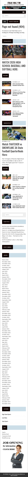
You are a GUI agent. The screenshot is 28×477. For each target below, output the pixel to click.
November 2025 (6, 263)
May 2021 (4, 342)
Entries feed (5, 434)
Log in (3, 432)
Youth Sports (5, 421)
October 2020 (6, 355)
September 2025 (6, 267)
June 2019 (5, 371)
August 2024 (5, 283)
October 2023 (6, 298)
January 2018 (5, 400)
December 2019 (6, 361)
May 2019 (4, 373)
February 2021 (6, 348)
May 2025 (4, 273)
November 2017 (6, 403)
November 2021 (6, 332)
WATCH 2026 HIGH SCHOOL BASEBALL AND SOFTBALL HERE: (14, 65)
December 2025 (6, 262)
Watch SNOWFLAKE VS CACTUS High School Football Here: (18, 197)
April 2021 (5, 344)
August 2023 (5, 302)
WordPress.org (6, 438)
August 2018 (5, 388)
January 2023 (5, 311)
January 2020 (5, 359)
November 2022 (6, 315)
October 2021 (6, 334)
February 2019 (6, 377)
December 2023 (6, 294)
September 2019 (6, 367)
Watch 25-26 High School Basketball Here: (13, 230)
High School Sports (6, 414)
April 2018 (5, 394)
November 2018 (6, 382)
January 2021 (5, 350)
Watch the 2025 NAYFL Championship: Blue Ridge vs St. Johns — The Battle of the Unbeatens (14, 236)
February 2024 (6, 290)
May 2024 (4, 286)
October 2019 (6, 365)
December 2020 (6, 352)
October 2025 (6, 265)
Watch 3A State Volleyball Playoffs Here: (13, 232)
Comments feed (6, 436)
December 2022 (6, 313)
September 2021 (6, 336)
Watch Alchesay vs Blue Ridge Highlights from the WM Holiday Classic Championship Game (19, 104)
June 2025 (5, 271)
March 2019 (5, 375)
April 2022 (5, 327)
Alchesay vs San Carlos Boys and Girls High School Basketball (19, 93)
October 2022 (6, 317)
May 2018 (4, 392)
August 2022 (5, 321)
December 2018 (6, 380)
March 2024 (5, 288)
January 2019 (5, 378)
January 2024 (5, 292)
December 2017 (6, 401)
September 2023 (6, 300)
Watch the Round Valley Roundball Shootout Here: (18, 84)
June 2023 (5, 306)
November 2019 (6, 363)
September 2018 (6, 386)
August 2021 (5, 338)
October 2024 (6, 281)
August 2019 (5, 369)
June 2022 (5, 323)
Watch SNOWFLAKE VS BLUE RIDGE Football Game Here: (19, 206)
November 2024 (6, 279)
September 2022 (6, 319)
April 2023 (5, 308)
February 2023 (6, 309)
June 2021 (5, 340)
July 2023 (4, 304)
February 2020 (6, 357)
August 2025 (5, 269)
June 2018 (5, 390)
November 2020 (6, 354)
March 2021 (5, 346)
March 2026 (5, 260)
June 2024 (5, 285)
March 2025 (5, 275)
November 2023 (6, 296)
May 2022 (4, 325)
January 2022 (5, 329)
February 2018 (6, 398)
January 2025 (5, 277)
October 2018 (6, 384)
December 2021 (6, 331)
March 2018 (5, 396)
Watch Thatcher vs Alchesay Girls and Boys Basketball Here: (19, 188)
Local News (4, 418)
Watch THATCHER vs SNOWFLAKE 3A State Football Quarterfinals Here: (12, 149)
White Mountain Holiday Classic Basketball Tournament (18, 114)
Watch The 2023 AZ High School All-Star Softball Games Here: (18, 178)
